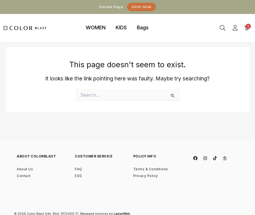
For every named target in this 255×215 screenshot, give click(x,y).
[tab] (96, 28)
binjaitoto (163, 21)
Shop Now (141, 7)
